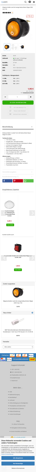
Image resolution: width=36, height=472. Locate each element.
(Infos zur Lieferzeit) (18, 60)
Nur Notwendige (18, 463)
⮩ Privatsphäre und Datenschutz (16, 405)
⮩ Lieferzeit (11, 400)
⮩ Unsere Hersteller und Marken (18, 431)
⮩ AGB (10, 391)
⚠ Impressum (13, 380)
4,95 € (18, 335)
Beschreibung (7, 127)
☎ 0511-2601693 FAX (16, 372)
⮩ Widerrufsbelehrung (14, 411)
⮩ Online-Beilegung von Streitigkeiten (18, 403)
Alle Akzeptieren (18, 458)
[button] (5, 97)
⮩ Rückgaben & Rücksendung (18, 428)
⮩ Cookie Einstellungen (14, 414)
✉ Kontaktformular (15, 377)
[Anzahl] (18, 97)
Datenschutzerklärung (7, 454)
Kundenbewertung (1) (10, 177)
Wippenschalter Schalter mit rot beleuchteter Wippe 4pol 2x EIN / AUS (18, 256)
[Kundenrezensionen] (6, 14)
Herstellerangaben (9, 172)
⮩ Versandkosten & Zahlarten (16, 408)
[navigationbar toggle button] (34, 2)
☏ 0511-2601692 (14, 369)
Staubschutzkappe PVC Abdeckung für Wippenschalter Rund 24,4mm (9, 213)
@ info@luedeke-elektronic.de (18, 375)
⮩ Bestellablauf (12, 397)
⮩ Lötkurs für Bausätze (18, 424)
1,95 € (18, 306)
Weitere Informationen (18, 468)
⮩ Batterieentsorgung (14, 394)
